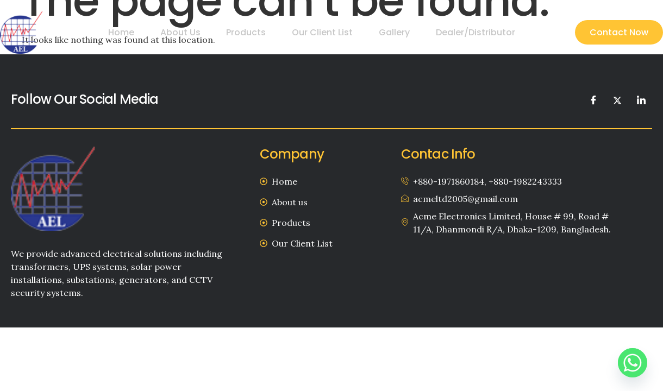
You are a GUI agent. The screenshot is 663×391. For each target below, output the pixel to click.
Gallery (400, 32)
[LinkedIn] (641, 100)
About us (199, 32)
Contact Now (619, 32)
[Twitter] (617, 100)
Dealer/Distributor (477, 32)
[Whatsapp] (632, 362)
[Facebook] (593, 100)
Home (144, 32)
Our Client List (332, 32)
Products (260, 32)
